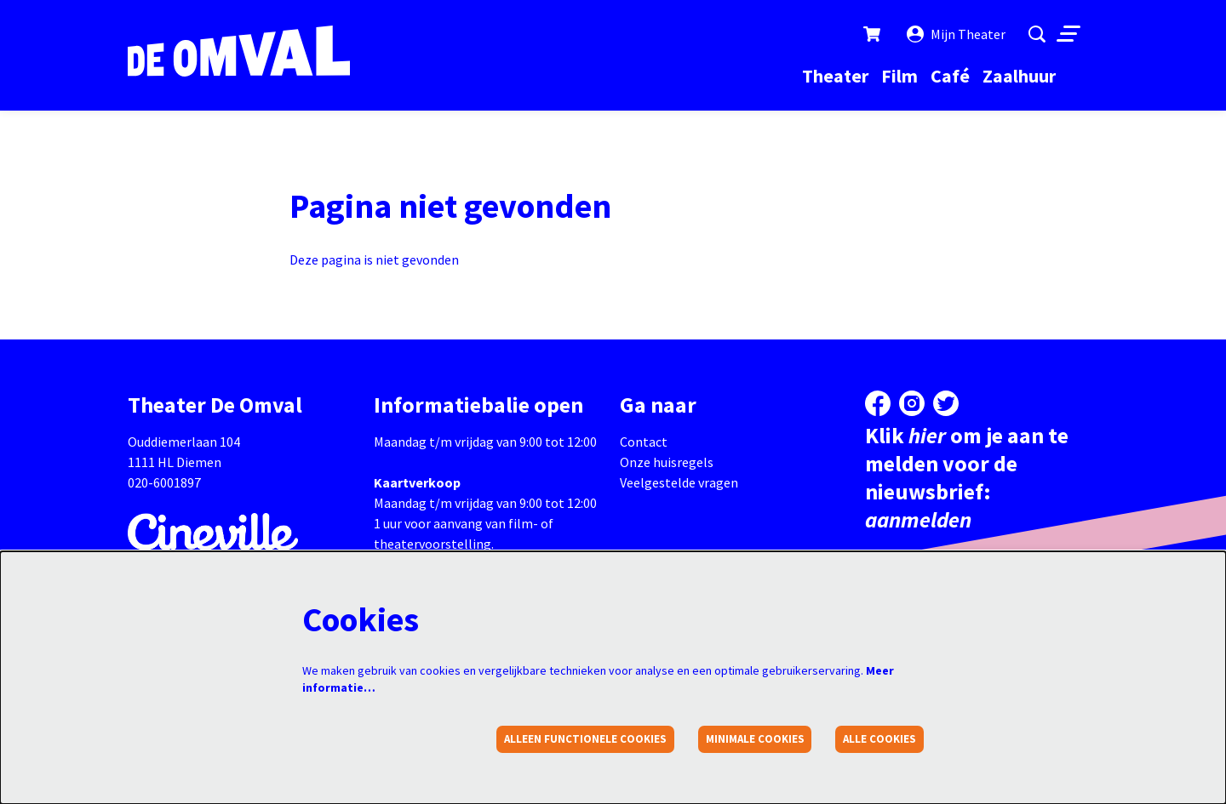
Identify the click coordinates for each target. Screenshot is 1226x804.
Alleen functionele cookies (585, 739)
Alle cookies (879, 739)
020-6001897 (164, 482)
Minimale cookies (755, 739)
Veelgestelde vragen (679, 482)
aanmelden (918, 519)
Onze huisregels (666, 461)
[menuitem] (835, 76)
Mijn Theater (956, 34)
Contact (643, 441)
